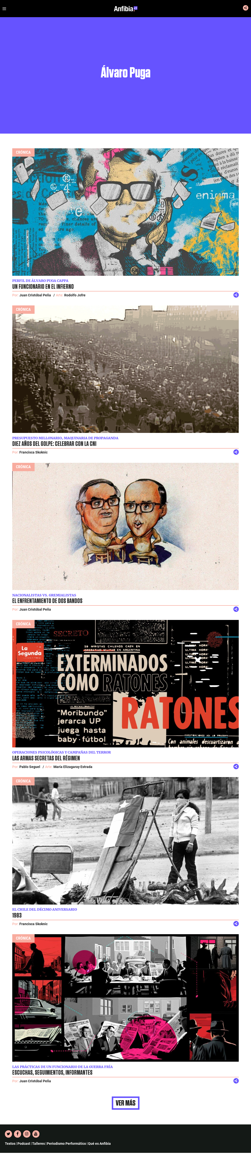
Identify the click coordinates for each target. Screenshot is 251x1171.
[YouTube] (35, 1134)
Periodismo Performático (66, 1144)
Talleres (38, 1144)
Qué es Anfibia (99, 1144)
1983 (17, 915)
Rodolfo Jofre (75, 295)
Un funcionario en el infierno (43, 287)
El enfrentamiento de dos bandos (47, 601)
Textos (10, 1144)
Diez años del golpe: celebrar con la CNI (54, 444)
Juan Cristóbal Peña (35, 295)
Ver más (126, 1103)
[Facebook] (17, 1134)
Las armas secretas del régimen (46, 758)
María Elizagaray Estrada (72, 767)
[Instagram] (26, 1134)
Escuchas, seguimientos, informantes (52, 1073)
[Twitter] (8, 1134)
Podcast (23, 1144)
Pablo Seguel (29, 767)
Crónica (23, 152)
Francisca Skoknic (33, 452)
